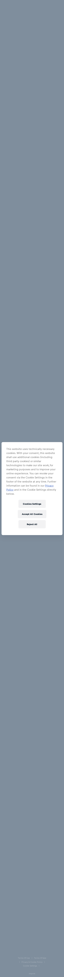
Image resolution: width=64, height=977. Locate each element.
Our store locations (14, 877)
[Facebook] (4, 890)
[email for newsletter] (28, 827)
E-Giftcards (9, 863)
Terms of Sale (9, 918)
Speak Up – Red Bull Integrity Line (18, 946)
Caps (23, 15)
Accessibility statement (13, 953)
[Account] (44, 4)
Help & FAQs (10, 843)
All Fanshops (9, 15)
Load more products (32, 788)
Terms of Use (8, 911)
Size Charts (9, 856)
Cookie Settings (10, 932)
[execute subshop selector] (60, 4)
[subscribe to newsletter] (57, 827)
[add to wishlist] (28, 48)
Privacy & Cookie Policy (13, 925)
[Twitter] (17, 890)
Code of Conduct (10, 961)
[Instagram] (11, 890)
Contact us (9, 870)
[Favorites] (50, 4)
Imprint (6, 939)
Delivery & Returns (14, 849)
